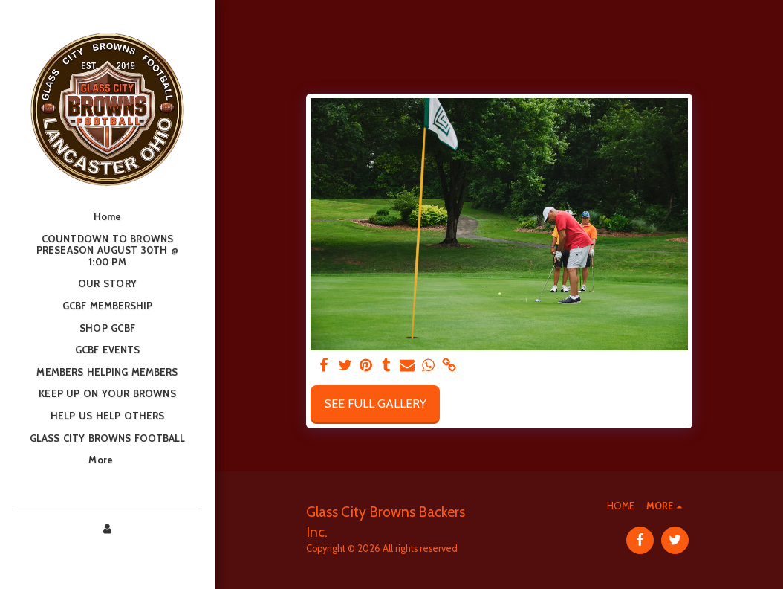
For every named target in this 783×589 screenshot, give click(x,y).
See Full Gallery (375, 403)
